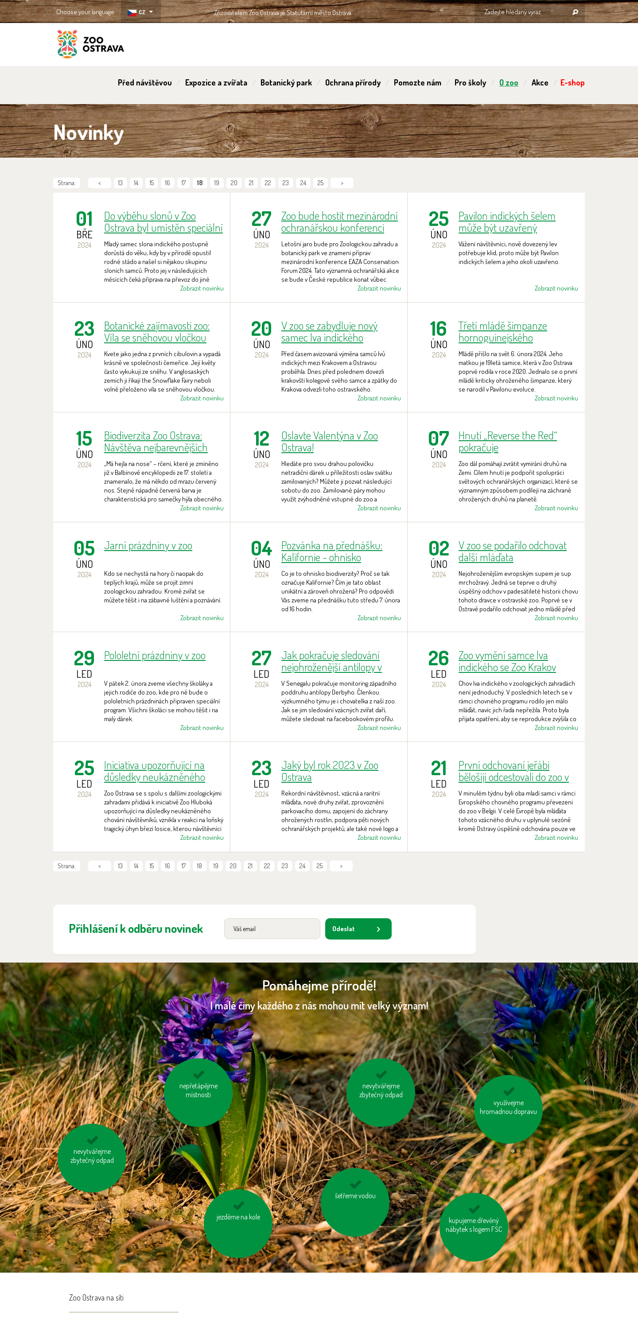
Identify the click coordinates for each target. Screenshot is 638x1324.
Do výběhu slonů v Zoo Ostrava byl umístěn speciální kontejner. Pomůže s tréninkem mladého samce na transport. (163, 221)
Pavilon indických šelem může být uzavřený (507, 221)
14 (136, 183)
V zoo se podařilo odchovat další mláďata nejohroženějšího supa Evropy (513, 551)
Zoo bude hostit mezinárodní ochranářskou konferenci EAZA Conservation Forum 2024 (339, 221)
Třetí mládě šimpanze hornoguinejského (503, 331)
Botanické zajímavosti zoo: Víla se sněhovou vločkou (157, 331)
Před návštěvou (145, 82)
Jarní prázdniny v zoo (148, 545)
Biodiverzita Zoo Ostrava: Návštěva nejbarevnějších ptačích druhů (156, 441)
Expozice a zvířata (216, 82)
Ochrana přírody (353, 82)
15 (152, 183)
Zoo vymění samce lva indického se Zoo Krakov (507, 661)
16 (167, 183)
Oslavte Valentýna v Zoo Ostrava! (329, 441)
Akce (540, 82)
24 (303, 183)
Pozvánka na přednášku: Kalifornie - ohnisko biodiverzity (331, 551)
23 (286, 183)
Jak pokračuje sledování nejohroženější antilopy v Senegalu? (331, 661)
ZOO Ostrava (91, 45)
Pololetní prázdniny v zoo (155, 655)
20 (234, 183)
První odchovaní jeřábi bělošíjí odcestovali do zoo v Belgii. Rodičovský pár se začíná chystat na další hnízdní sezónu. (514, 771)
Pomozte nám (417, 82)
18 (199, 866)
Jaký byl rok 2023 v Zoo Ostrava (329, 771)
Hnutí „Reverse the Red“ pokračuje (508, 441)
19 (216, 183)
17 (184, 183)
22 (268, 183)
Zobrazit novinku (202, 288)
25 (320, 183)
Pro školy (470, 82)
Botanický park (286, 82)
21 (251, 183)
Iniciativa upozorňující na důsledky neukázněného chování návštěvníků (154, 771)
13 (120, 183)
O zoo (508, 82)
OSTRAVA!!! (389, 11)
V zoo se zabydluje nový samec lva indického (329, 331)
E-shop (572, 82)
